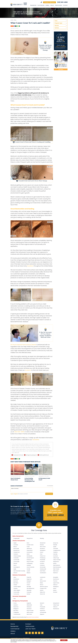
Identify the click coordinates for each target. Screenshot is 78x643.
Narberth (42, 603)
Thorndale (55, 548)
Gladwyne (29, 606)
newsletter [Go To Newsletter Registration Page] (35, 440)
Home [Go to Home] (12, 20)
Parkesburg (42, 557)
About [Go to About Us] (52, 5)
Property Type (58, 23)
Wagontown (56, 561)
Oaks (41, 605)
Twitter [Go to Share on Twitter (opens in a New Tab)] (15, 26)
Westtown (55, 572)
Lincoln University (30, 567)
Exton (28, 543)
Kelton (28, 554)
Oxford (41, 552)
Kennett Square (30, 557)
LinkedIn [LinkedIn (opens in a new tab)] (39, 633)
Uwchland (55, 556)
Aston (15, 577)
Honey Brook (29, 550)
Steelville (55, 544)
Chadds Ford (17, 552)
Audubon (16, 605)
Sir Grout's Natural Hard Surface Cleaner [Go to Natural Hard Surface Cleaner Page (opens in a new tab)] (23, 345)
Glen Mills (29, 586)
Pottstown (42, 565)
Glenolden (29, 590)
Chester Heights (17, 586)
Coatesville (16, 557)
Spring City (55, 543)
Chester (15, 584)
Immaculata (29, 552)
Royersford (42, 610)
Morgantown (30, 538)
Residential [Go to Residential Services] (33, 5)
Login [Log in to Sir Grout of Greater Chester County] (12, 493)
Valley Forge (56, 557)
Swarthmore (56, 579)
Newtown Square (44, 586)
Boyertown (16, 606)
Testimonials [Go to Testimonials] (58, 5)
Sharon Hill (42, 594)
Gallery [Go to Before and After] (47, 5)
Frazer (28, 546)
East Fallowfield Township (19, 570)
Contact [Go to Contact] (65, 5)
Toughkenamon (56, 550)
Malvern (28, 572)
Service (57, 25)
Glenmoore (29, 548)
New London (43, 546)
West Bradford (56, 565)
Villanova (55, 584)
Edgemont (29, 579)
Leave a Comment (16, 486)
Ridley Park (42, 592)
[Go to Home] (20, 4)
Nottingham (42, 550)
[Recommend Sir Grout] (61, 61)
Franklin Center (30, 544)
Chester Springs (17, 556)
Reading (42, 538)
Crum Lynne (16, 594)
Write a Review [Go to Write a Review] (41, 2)
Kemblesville (29, 556)
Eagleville (29, 603)
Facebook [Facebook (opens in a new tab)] (29, 633)
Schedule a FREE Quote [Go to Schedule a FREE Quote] (49, 2)
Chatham (16, 554)
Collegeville (16, 612)
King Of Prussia (30, 561)
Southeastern (43, 572)
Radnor (41, 590)
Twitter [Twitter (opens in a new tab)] (33, 633)
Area (56, 20)
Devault (15, 563)
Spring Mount (56, 603)
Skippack (42, 614)
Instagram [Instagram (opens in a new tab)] (26, 633)
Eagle (15, 569)
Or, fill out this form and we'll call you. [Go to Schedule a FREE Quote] (55, 518)
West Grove (55, 570)
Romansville (42, 567)
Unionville (55, 554)
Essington (29, 581)
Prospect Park (43, 588)
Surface (57, 28)
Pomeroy (42, 563)
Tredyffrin (55, 552)
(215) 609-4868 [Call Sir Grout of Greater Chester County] (62, 2)
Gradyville (29, 592)
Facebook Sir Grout (18, 455)
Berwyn (15, 546)
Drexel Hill (29, 577)
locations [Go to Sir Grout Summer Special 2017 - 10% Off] (30, 266)
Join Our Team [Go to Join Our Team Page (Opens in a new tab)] (30, 629)
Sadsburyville (43, 569)
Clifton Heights (17, 590)
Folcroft (28, 582)
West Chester (56, 569)
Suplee (54, 546)
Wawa (54, 588)
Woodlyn (55, 592)
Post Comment (49, 493)
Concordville (16, 561)
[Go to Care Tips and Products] (61, 41)
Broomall (16, 581)
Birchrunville (16, 548)
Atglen (15, 543)
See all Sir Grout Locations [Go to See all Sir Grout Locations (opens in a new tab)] (33, 617)
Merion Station (30, 612)
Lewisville (29, 565)
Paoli (41, 554)
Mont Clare (29, 614)
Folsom (28, 584)
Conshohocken (17, 614)
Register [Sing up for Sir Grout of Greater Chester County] (16, 493)
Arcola (15, 603)
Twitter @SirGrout (44, 455)
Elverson (15, 572)
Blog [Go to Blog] (15, 20)
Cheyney (15, 588)
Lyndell (28, 570)
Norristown (42, 548)
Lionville (28, 569)
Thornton (55, 581)
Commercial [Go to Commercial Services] (40, 5)
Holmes (28, 594)
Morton (41, 584)
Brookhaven (16, 579)
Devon (15, 565)
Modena (42, 544)
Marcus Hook (43, 581)
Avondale (16, 544)
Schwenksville (43, 612)
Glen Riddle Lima (30, 588)
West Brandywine (57, 567)
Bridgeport (16, 608)
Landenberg (29, 563)
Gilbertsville (29, 605)
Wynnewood (56, 608)
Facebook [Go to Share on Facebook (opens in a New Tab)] (14, 26)
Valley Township (56, 559)
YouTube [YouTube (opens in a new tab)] (36, 633)
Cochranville (16, 559)
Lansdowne (42, 577)
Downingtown (17, 567)
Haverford (29, 608)
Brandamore (16, 550)
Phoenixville (42, 559)
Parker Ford (42, 556)
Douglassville (16, 538)
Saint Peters (42, 570)
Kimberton (29, 559)
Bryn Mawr (16, 582)
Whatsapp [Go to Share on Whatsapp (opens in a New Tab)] (16, 26)
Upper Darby (56, 582)
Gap (15, 598)
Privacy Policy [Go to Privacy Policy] (48, 639)
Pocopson (42, 561)
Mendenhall (42, 543)
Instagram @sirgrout (31, 455)
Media (41, 582)
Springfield (55, 577)
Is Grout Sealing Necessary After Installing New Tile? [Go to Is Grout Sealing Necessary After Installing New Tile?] (30, 480)
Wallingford (55, 586)
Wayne (54, 563)
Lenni (41, 579)
